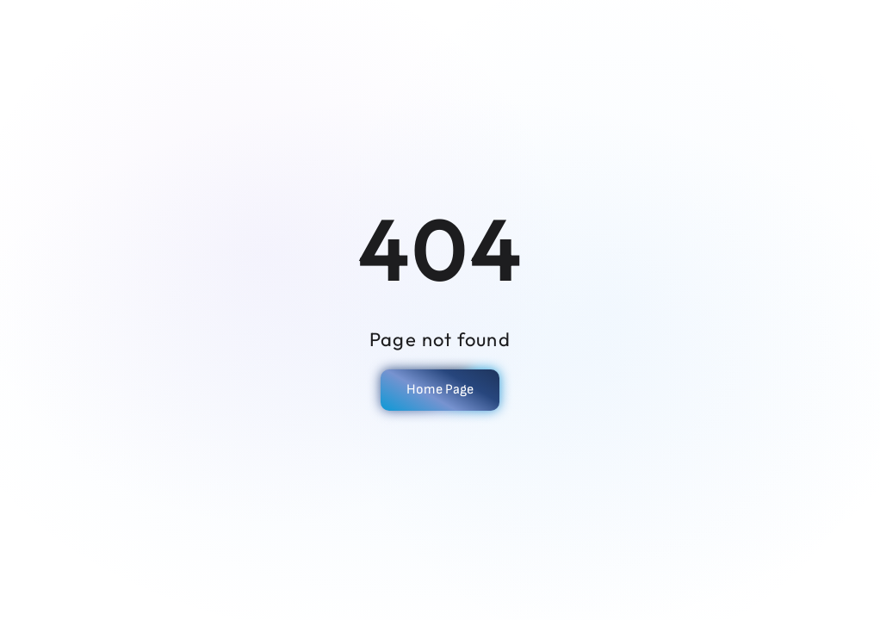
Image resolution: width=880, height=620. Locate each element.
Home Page (440, 389)
